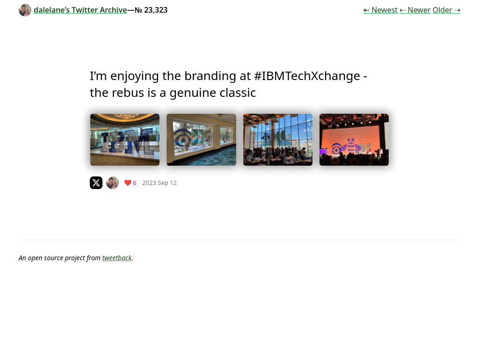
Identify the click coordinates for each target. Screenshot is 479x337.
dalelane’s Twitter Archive (73, 10)
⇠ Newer (414, 10)
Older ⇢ (446, 10)
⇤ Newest (380, 10)
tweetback (117, 257)
